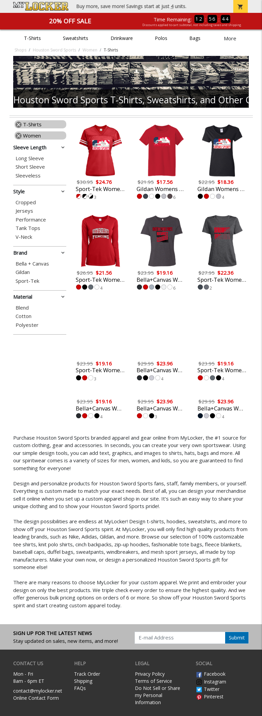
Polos (161, 38)
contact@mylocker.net (37, 691)
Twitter (207, 689)
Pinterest (209, 696)
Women (28, 135)
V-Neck (24, 237)
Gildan (23, 272)
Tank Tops (28, 228)
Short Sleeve (30, 167)
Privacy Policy (150, 674)
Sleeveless (28, 175)
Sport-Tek (27, 281)
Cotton (23, 316)
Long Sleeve (30, 158)
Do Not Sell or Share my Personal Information (157, 695)
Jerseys (24, 211)
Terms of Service (153, 681)
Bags (194, 38)
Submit (237, 637)
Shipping (83, 681)
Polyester (27, 325)
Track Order (87, 674)
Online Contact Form (36, 698)
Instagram (211, 681)
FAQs (80, 688)
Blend (22, 308)
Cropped (26, 202)
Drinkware (122, 38)
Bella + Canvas (32, 264)
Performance (31, 220)
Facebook (210, 674)
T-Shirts (32, 38)
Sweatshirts (75, 38)
